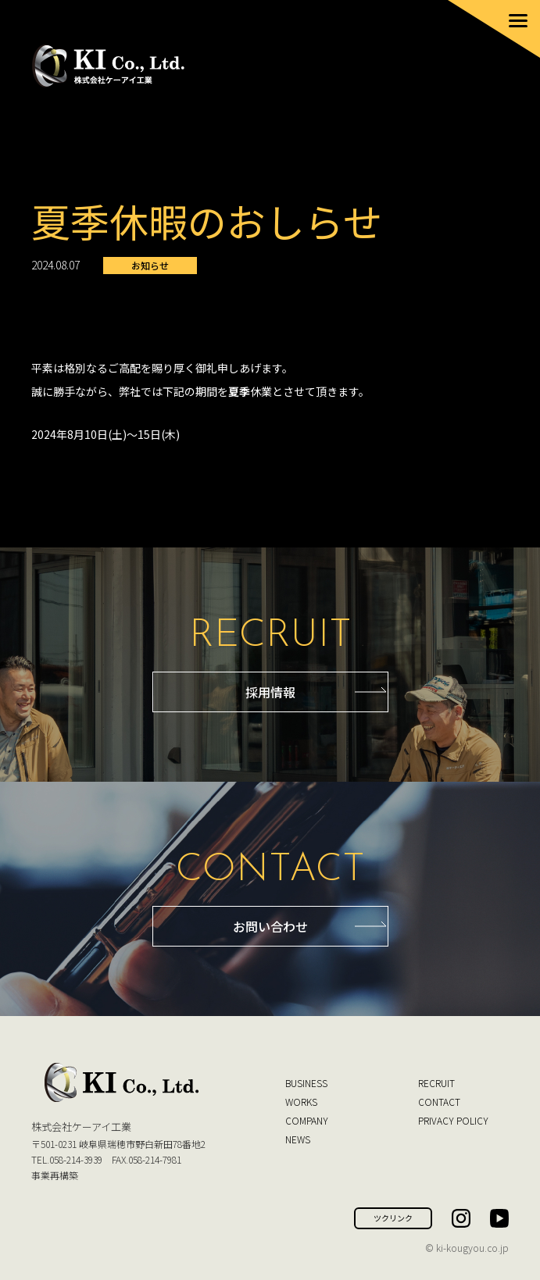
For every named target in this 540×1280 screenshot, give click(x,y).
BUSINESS (306, 1082)
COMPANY (306, 1120)
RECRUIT (436, 1082)
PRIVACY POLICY (453, 1120)
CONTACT (439, 1101)
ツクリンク (393, 1218)
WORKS (301, 1101)
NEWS (297, 1139)
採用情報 (270, 692)
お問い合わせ (270, 926)
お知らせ (150, 265)
